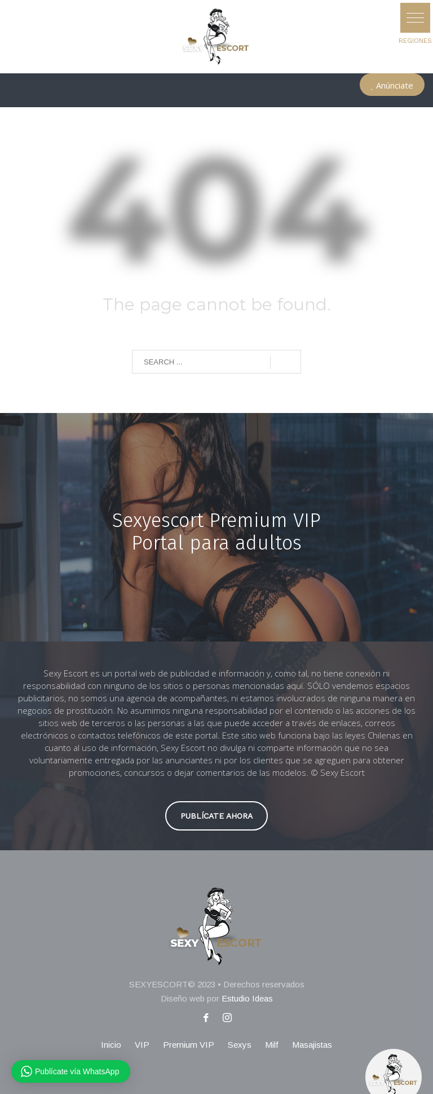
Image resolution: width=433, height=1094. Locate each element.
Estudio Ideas (247, 998)
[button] (415, 18)
